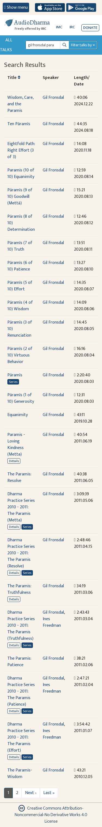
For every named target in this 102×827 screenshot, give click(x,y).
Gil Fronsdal (53, 97)
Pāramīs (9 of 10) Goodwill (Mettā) (19, 196)
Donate (90, 27)
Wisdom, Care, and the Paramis (20, 104)
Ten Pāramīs (18, 124)
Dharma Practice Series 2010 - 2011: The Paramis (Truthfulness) (21, 625)
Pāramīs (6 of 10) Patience (20, 266)
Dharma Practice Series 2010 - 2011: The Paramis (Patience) (21, 691)
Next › (30, 793)
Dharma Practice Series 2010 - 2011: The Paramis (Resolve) (21, 553)
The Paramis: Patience (19, 662)
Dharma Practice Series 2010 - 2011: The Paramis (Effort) (21, 737)
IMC (59, 27)
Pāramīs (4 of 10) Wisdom (20, 306)
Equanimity (17, 415)
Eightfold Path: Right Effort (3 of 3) (21, 150)
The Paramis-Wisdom (19, 773)
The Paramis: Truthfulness (19, 589)
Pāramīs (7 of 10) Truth (19, 246)
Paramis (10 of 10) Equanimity (20, 173)
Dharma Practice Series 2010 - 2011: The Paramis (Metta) (21, 507)
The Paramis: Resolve (19, 477)
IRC (72, 27)
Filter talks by (81, 45)
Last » (49, 793)
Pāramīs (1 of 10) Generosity (20, 398)
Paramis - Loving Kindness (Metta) (16, 444)
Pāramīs (14, 375)
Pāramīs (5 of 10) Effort (19, 286)
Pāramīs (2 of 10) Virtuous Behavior (19, 355)
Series (13, 382)
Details (14, 461)
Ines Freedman (52, 622)
